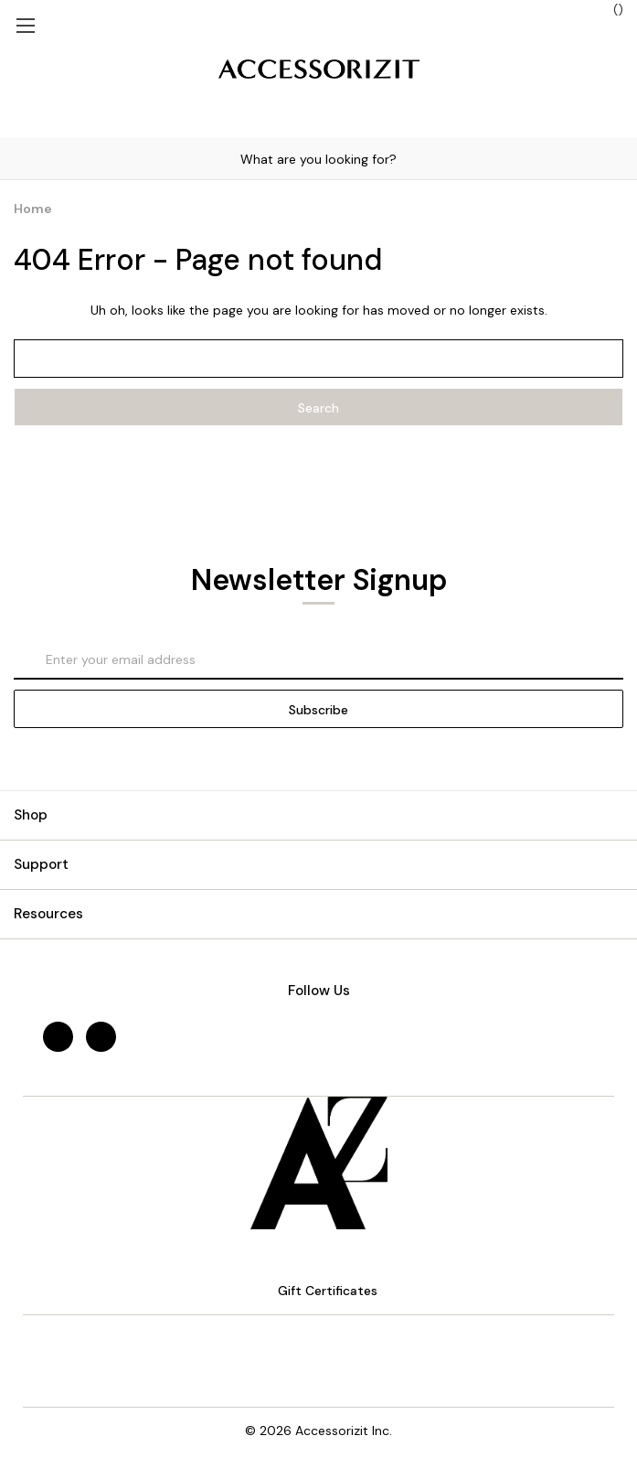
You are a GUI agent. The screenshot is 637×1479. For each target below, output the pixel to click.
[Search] (17, 158)
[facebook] (58, 1037)
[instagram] (101, 1037)
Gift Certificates (318, 1290)
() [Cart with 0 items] (609, 8)
